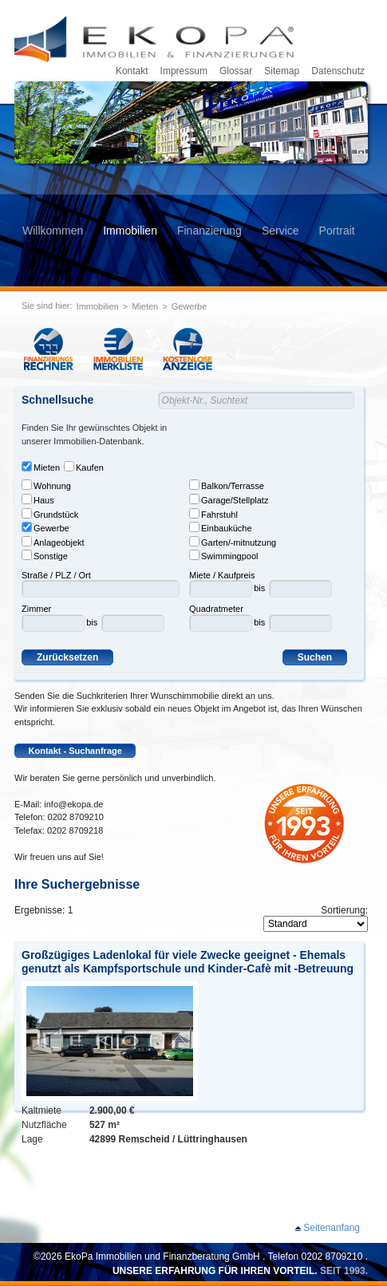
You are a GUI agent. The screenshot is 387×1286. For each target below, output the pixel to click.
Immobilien (130, 230)
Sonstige (45, 555)
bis (91, 622)
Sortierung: (344, 910)
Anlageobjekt (53, 541)
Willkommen (52, 230)
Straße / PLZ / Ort (56, 575)
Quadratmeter (216, 608)
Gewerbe (189, 306)
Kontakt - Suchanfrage (75, 750)
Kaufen (84, 466)
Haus (38, 499)
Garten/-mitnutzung (232, 541)
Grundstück (50, 513)
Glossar (235, 71)
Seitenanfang (331, 1227)
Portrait (337, 230)
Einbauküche (220, 527)
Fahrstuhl (213, 513)
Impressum (183, 71)
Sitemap (281, 71)
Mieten (145, 306)
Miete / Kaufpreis (222, 575)
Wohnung (46, 485)
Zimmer (36, 608)
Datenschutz (338, 71)
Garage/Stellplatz (228, 499)
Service (280, 230)
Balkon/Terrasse (226, 485)
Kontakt (132, 71)
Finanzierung (209, 230)
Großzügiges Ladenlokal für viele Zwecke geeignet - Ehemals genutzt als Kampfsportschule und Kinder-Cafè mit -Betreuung (187, 962)
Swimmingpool (224, 555)
